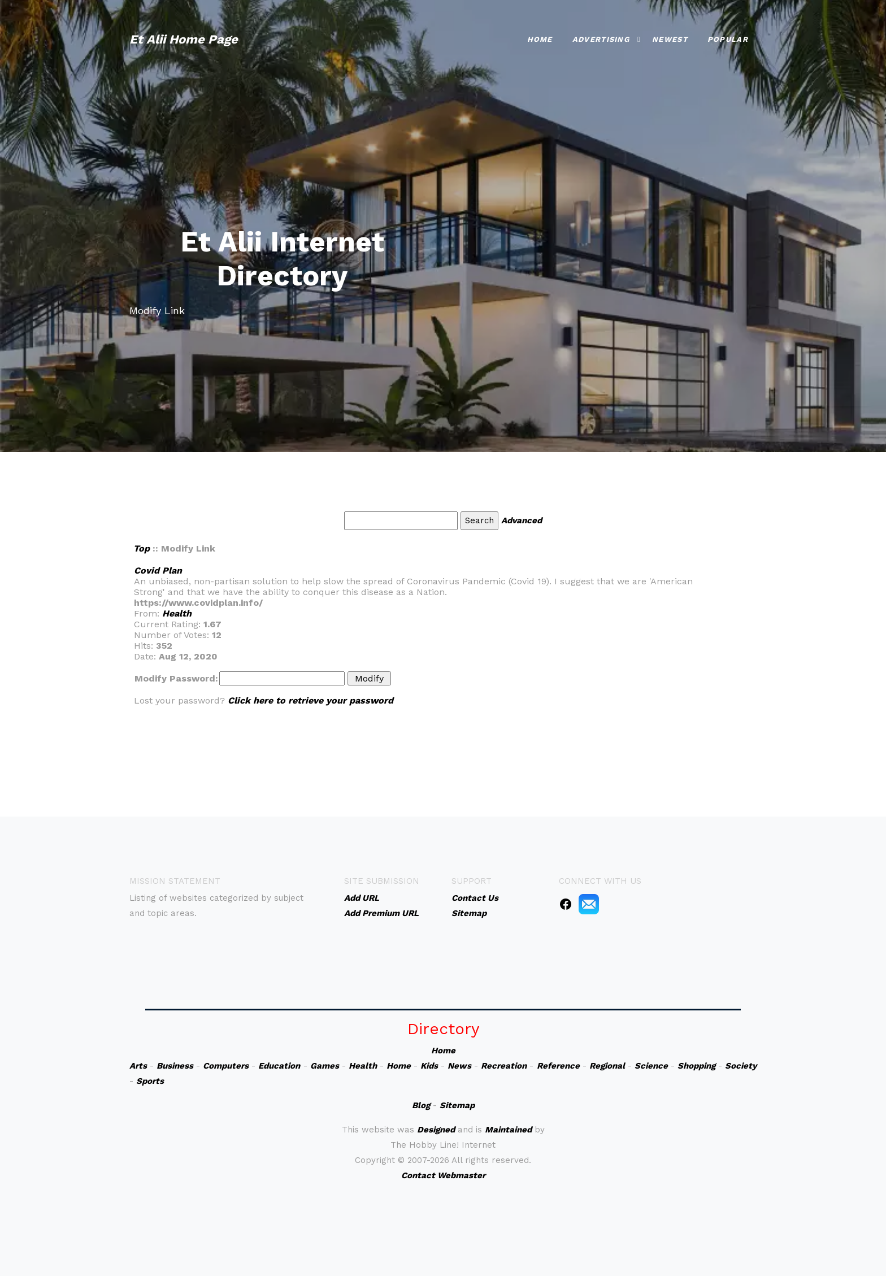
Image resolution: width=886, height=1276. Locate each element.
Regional (607, 1066)
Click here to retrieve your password (310, 700)
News (459, 1066)
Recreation (504, 1066)
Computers (226, 1066)
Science (651, 1066)
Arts (138, 1066)
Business (175, 1066)
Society (741, 1066)
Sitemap (457, 1105)
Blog (421, 1105)
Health (177, 613)
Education (279, 1066)
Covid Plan (158, 570)
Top (141, 548)
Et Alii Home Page (183, 38)
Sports (150, 1081)
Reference (558, 1066)
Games (324, 1066)
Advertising (600, 38)
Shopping (696, 1066)
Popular (727, 38)
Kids (429, 1066)
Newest (670, 38)
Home (540, 38)
